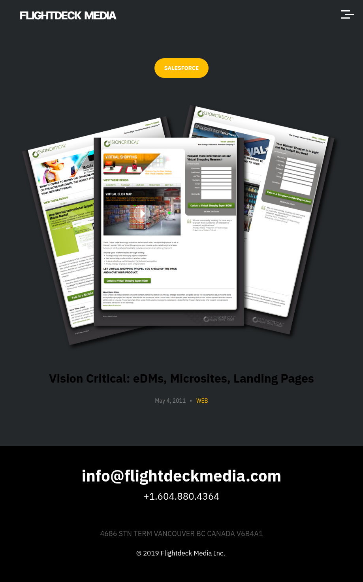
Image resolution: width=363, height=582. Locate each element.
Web (202, 400)
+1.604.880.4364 (181, 496)
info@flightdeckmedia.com (182, 475)
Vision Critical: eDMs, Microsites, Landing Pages (181, 378)
